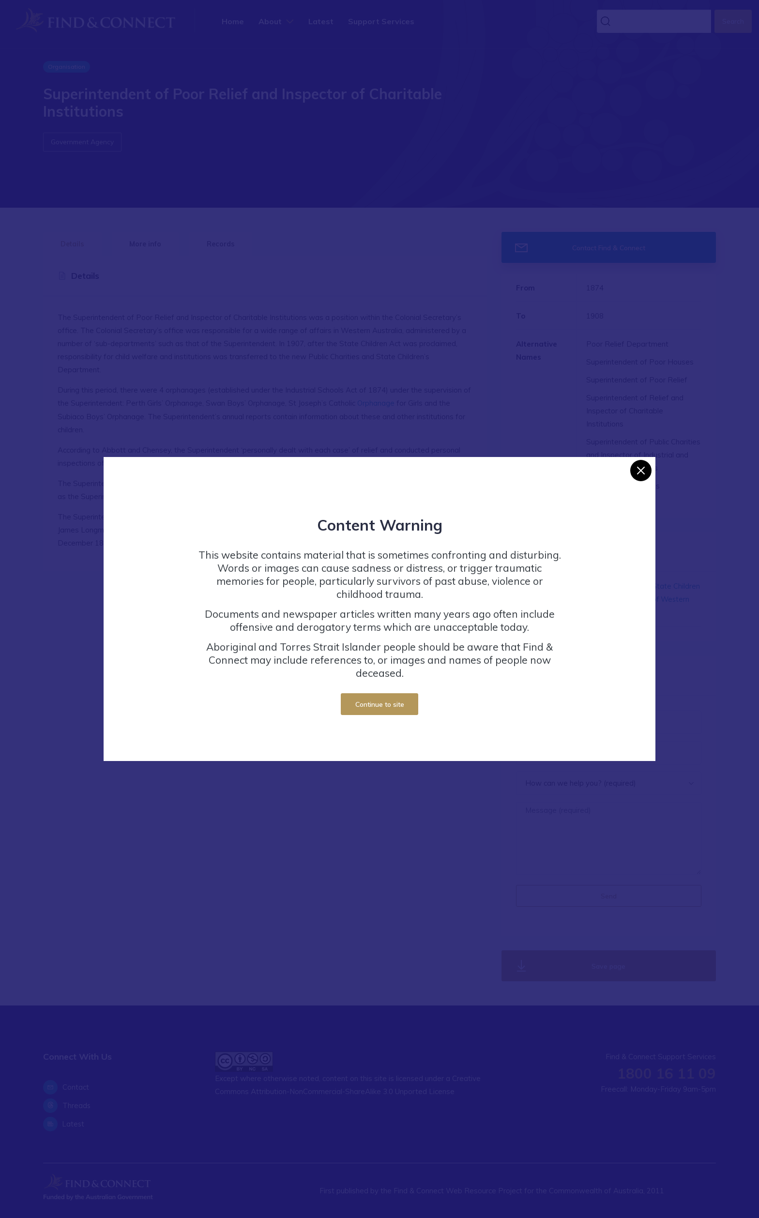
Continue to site (379, 704)
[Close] (641, 470)
